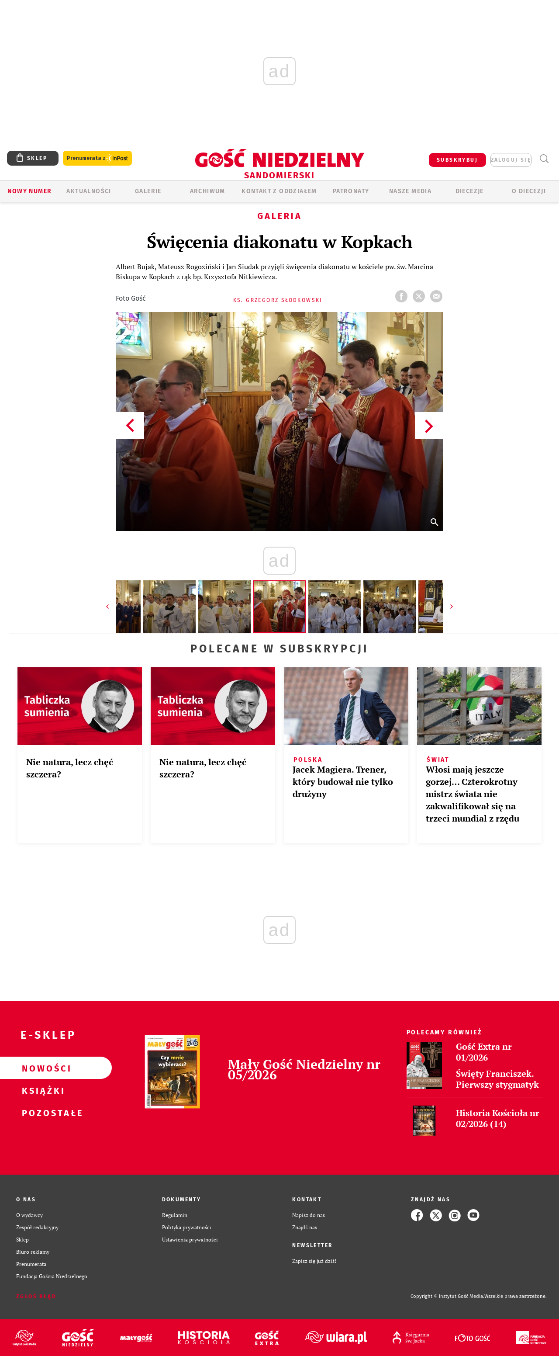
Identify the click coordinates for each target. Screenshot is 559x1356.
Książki (42, 1090)
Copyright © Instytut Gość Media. (447, 1296)
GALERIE (148, 191)
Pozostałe (42, 1112)
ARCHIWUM (207, 191)
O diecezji (529, 191)
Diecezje (469, 191)
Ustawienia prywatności (190, 1239)
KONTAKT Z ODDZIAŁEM (279, 191)
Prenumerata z (97, 158)
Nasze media (410, 191)
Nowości (42, 1068)
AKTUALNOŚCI (88, 191)
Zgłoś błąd (36, 1297)
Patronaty (351, 191)
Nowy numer (29, 191)
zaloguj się (511, 160)
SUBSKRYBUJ (457, 160)
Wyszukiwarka (544, 159)
